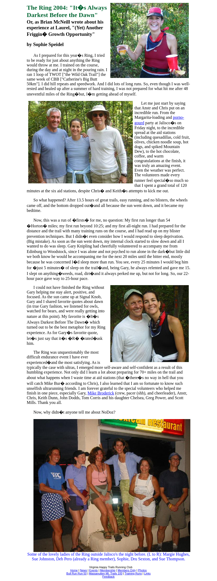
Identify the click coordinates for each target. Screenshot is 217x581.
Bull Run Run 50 (76, 573)
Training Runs (133, 573)
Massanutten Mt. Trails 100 (105, 573)
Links (147, 573)
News (83, 570)
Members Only (127, 570)
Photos (142, 570)
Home (74, 570)
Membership (108, 570)
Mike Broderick (101, 393)
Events (93, 570)
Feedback (108, 576)
